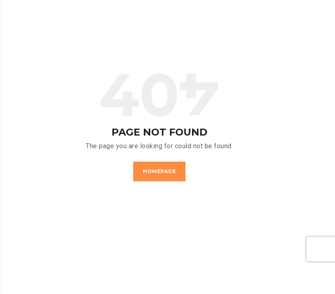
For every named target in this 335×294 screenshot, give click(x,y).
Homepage (159, 171)
